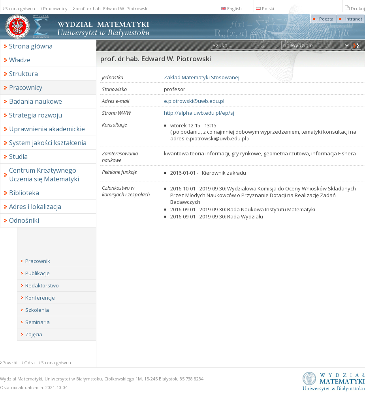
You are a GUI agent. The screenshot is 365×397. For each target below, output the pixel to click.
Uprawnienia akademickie (47, 129)
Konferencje (40, 297)
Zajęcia (33, 334)
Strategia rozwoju (35, 115)
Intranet (353, 19)
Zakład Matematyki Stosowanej (201, 77)
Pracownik (37, 261)
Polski (265, 8)
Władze (19, 60)
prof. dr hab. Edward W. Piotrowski (112, 8)
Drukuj (355, 8)
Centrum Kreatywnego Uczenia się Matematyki (44, 174)
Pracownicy (55, 8)
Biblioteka (24, 192)
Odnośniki (24, 220)
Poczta (326, 19)
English (231, 8)
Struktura (23, 73)
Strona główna (20, 8)
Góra (29, 362)
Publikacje (37, 273)
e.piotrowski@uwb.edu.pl (194, 100)
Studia (18, 156)
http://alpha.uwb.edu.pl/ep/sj (199, 112)
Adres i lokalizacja (35, 206)
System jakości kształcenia (48, 142)
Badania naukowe (35, 101)
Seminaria (37, 322)
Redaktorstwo (42, 285)
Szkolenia (37, 309)
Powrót (10, 362)
